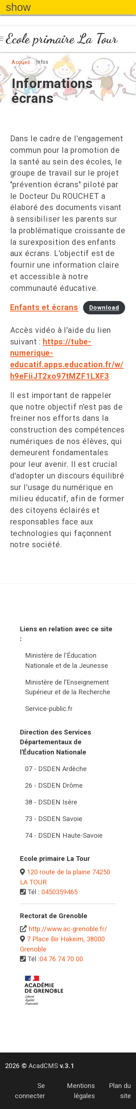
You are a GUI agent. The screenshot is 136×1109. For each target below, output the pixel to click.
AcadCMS (51, 1066)
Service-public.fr (49, 708)
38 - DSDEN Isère (51, 802)
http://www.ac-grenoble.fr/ (68, 929)
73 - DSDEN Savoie (53, 819)
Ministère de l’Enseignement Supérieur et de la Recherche (67, 687)
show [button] (18, 7)
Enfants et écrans (44, 307)
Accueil (21, 62)
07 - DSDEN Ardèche (56, 769)
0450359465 (59, 892)
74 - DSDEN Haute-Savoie (64, 835)
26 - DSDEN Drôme (54, 785)
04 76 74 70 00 (61, 959)
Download (104, 307)
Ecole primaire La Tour (62, 38)
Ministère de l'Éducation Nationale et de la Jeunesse (66, 660)
